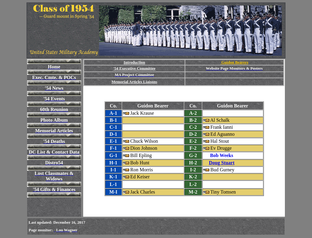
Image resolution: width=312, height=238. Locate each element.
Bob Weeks (221, 155)
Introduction (134, 62)
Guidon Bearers (234, 62)
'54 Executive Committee (134, 68)
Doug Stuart (222, 162)
